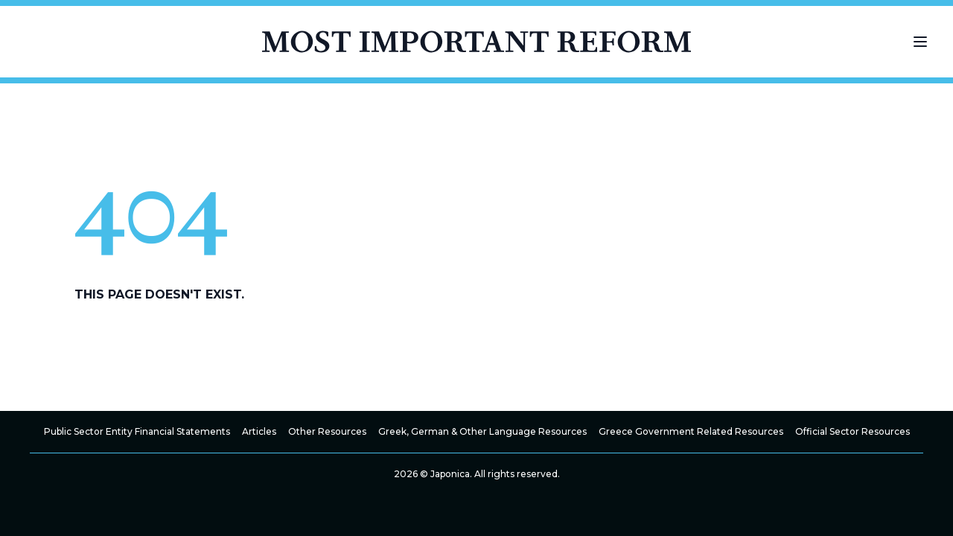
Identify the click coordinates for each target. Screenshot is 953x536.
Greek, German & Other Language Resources (482, 431)
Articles (259, 431)
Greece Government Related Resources (691, 431)
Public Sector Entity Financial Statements (137, 431)
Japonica (450, 473)
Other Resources (327, 431)
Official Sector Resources (852, 431)
